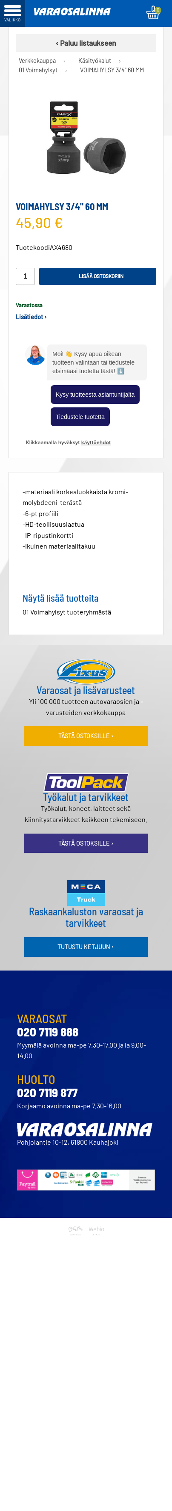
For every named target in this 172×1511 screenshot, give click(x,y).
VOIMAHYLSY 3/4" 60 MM (112, 70)
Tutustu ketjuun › (85, 946)
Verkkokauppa (37, 60)
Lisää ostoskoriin (101, 276)
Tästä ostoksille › (86, 735)
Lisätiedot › (31, 317)
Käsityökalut (94, 60)
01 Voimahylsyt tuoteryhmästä (67, 612)
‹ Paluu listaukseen (86, 42)
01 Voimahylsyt (38, 70)
